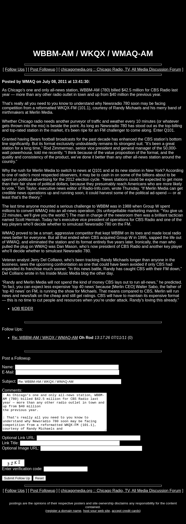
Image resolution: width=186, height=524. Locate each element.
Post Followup (42, 69)
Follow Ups (15, 69)
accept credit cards (126, 518)
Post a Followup (16, 358)
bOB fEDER (22, 308)
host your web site (96, 518)
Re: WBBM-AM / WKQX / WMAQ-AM (45, 338)
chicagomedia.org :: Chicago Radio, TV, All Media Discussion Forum (121, 69)
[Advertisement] (93, 31)
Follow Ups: (12, 329)
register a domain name (63, 518)
